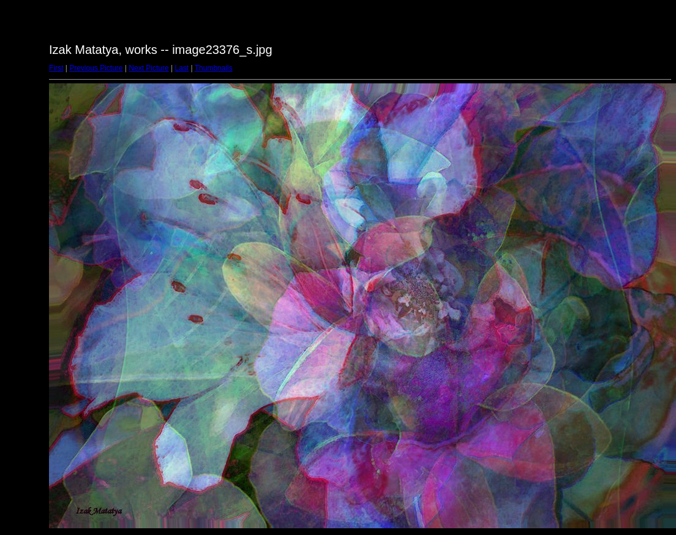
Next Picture (148, 68)
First (56, 68)
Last (182, 68)
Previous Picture (95, 68)
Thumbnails (214, 68)
